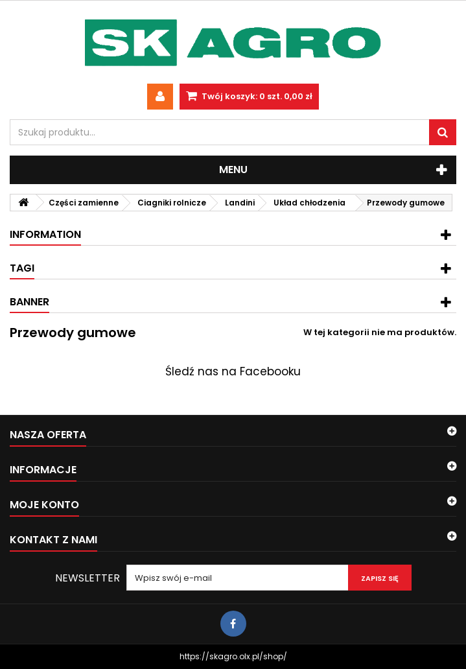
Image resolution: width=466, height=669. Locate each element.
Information (45, 234)
